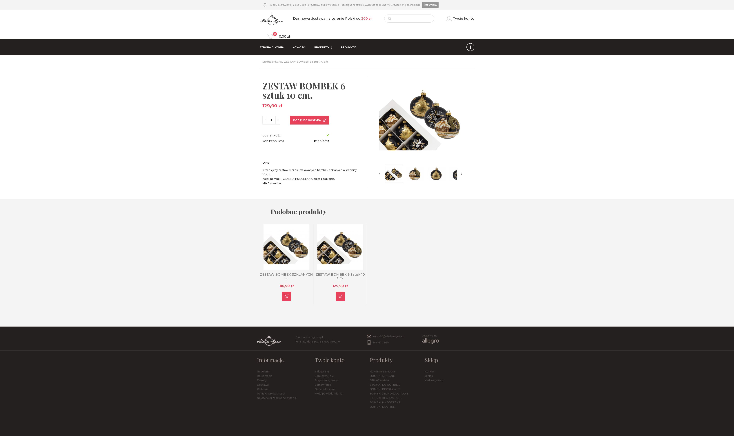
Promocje (348, 47)
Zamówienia (323, 384)
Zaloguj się (322, 371)
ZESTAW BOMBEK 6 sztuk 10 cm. (340, 276)
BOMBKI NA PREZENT (385, 402)
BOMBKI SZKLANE (382, 376)
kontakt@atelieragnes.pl (389, 336)
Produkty (323, 47)
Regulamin (264, 371)
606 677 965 (381, 342)
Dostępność (271, 135)
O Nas (429, 376)
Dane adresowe (325, 389)
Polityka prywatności (271, 393)
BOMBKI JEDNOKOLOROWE (389, 393)
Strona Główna (272, 47)
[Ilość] (271, 120)
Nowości (299, 47)
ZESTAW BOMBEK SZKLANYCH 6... (286, 276)
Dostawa (263, 384)
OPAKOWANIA (379, 380)
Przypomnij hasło (326, 380)
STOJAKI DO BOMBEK (385, 384)
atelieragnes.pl (434, 380)
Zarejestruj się (324, 376)
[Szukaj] (409, 18)
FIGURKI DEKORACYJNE (386, 398)
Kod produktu (273, 141)
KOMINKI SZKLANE (383, 371)
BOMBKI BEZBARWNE (385, 389)
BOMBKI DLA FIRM (383, 406)
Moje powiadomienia (328, 393)
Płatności (263, 389)
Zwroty (261, 380)
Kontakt (430, 371)
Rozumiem (430, 4)
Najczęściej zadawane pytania (277, 398)
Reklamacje (264, 376)
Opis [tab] (265, 162)
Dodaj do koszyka (307, 120)
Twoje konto (330, 360)
